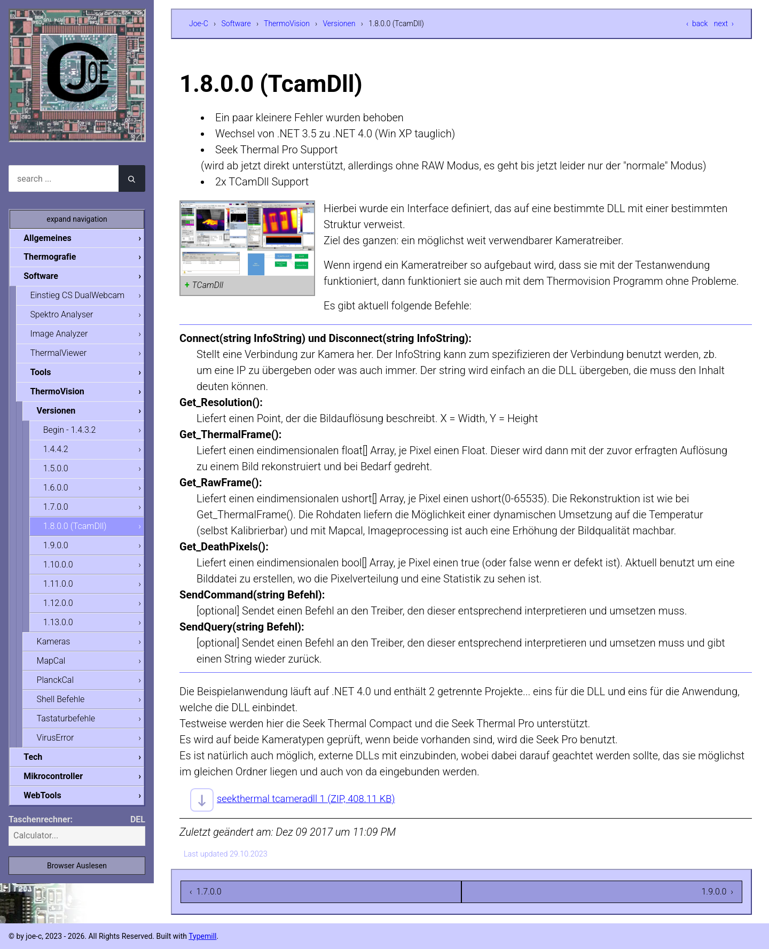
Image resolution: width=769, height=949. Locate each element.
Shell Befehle (64, 704)
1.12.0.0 (62, 607)
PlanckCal (58, 685)
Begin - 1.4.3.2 (73, 432)
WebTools (46, 802)
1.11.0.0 (62, 588)
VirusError (58, 743)
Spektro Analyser (65, 315)
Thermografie (53, 257)
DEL (137, 826)
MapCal (54, 665)
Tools (44, 374)
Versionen (339, 23)
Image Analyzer (62, 335)
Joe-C (198, 23)
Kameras (57, 646)
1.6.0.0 (59, 491)
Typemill (202, 936)
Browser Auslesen (77, 872)
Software (236, 23)
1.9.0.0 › (717, 891)
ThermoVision (287, 23)
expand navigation (76, 219)
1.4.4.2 (59, 452)
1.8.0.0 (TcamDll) (79, 529)
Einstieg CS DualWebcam (81, 296)
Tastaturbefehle (69, 724)
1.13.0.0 (62, 626)
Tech (36, 763)
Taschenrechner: (41, 826)
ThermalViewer (62, 354)
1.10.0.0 (62, 568)
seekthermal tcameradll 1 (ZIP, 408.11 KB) (314, 798)
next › (724, 23)
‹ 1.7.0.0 (206, 891)
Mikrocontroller (57, 782)
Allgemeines (51, 238)
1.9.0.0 (59, 549)
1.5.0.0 (59, 471)
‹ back (697, 23)
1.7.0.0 (59, 510)
